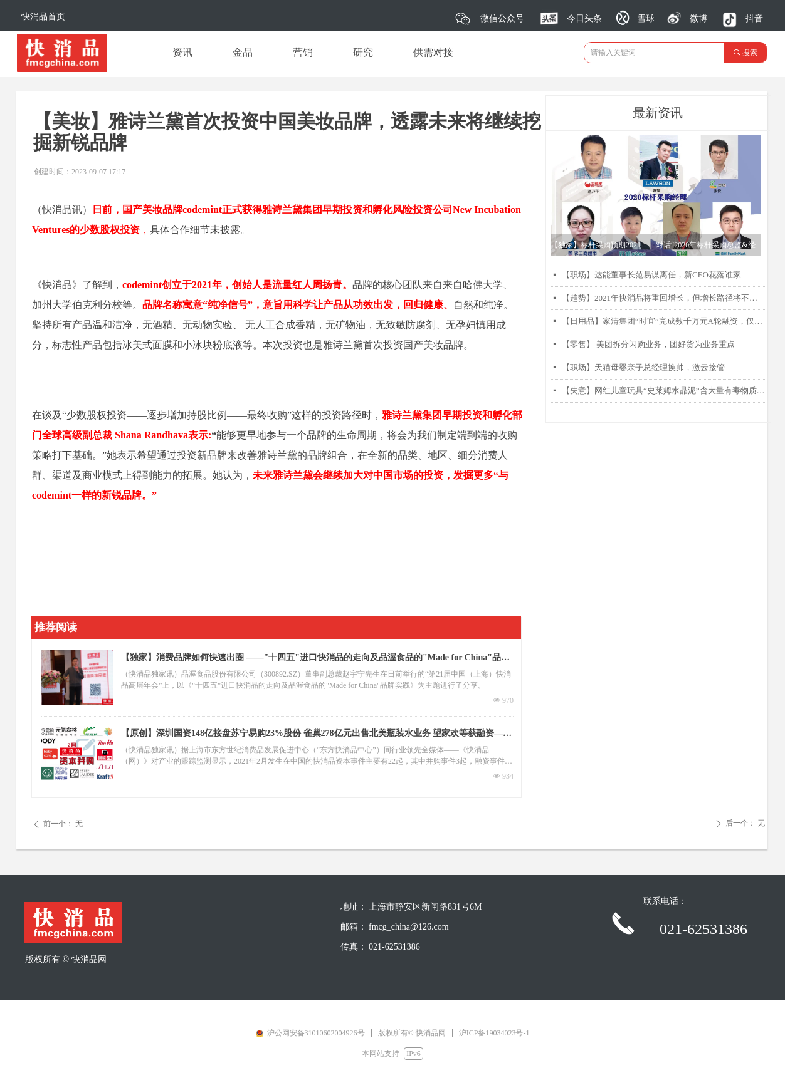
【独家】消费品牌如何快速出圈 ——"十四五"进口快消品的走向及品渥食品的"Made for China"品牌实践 (315, 659)
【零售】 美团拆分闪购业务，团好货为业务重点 (648, 344)
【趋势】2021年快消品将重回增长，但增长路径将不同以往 (663, 298)
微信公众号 (502, 18)
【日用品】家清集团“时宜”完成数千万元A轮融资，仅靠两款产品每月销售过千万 (663, 321)
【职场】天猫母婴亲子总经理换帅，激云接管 (643, 367)
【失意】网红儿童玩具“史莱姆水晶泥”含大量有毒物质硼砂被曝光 (663, 390)
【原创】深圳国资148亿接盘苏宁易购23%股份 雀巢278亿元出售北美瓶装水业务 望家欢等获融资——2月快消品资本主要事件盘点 (316, 734)
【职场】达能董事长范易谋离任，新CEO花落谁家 (651, 274)
